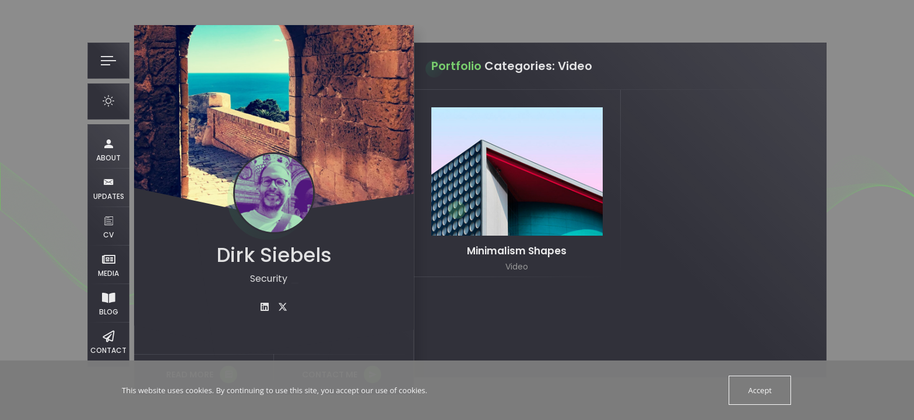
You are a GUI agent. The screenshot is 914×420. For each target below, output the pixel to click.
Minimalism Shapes (517, 251)
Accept (760, 390)
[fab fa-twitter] (282, 307)
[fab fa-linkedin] (265, 307)
